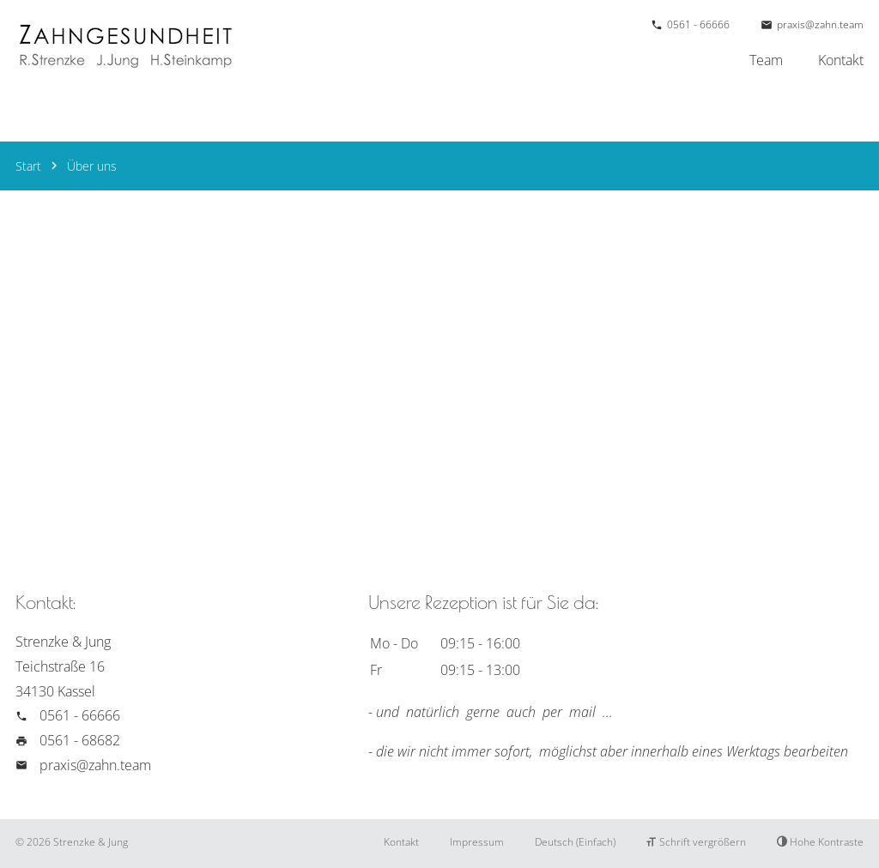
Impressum (477, 842)
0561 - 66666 (698, 24)
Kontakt (841, 60)
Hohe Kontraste (820, 842)
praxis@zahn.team (820, 24)
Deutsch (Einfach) (575, 842)
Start (28, 166)
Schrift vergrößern (696, 842)
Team (766, 60)
